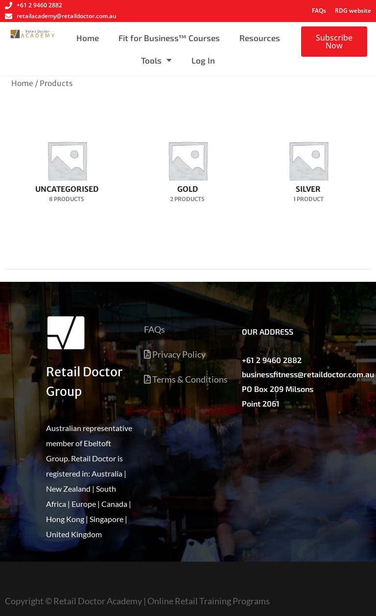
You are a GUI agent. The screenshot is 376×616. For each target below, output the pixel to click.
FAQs (319, 10)
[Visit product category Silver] (308, 164)
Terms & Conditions (186, 379)
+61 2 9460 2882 (272, 360)
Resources (259, 38)
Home (87, 38)
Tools (156, 60)
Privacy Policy (175, 354)
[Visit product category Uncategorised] (66, 164)
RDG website (353, 10)
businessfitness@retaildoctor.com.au (308, 374)
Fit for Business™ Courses (169, 38)
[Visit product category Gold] (187, 164)
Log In (203, 60)
